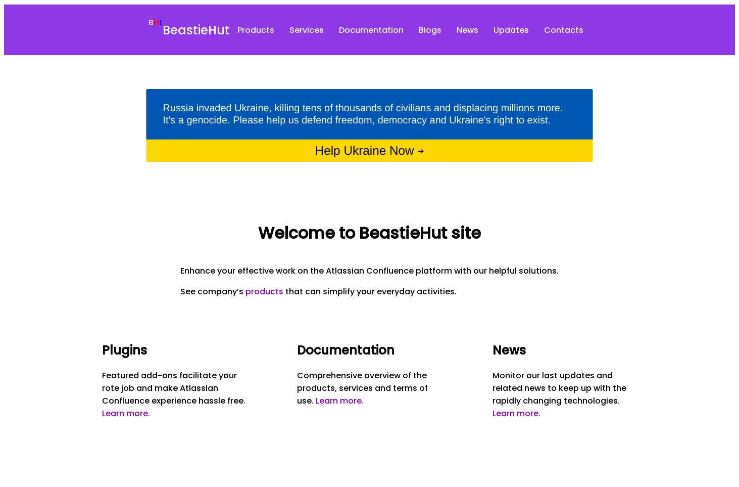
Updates (511, 30)
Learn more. (126, 413)
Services (306, 30)
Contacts (563, 30)
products (264, 291)
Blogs (430, 30)
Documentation (371, 30)
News (467, 30)
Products (255, 30)
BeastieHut (196, 30)
